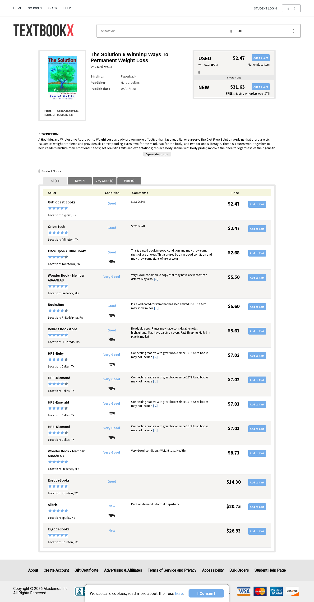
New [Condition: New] (111, 506)
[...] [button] (156, 279)
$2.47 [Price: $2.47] (234, 204)
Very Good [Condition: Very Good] (111, 277)
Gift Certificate (86, 570)
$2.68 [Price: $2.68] (234, 252)
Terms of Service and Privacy (172, 570)
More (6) (129, 181)
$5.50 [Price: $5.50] (234, 277)
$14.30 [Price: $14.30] (233, 482)
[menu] (291, 8)
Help (67, 8)
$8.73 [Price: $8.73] (234, 453)
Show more (234, 77)
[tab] (55, 180)
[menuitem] (19, 6)
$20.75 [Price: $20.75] (233, 506)
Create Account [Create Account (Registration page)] (56, 570)
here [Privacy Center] (179, 593)
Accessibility (213, 570)
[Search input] (199, 31)
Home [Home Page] (17, 8)
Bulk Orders (239, 570)
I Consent (206, 593)
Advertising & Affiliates (123, 570)
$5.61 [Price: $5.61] (234, 330)
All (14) (55, 181)
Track (52, 8)
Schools (35, 8)
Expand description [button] (157, 154)
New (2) (80, 181)
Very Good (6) (104, 181)
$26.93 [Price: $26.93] (233, 531)
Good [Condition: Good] (111, 203)
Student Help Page (270, 570)
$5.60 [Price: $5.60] (234, 306)
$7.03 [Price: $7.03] (234, 404)
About (33, 570)
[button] (291, 8)
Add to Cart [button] (261, 58)
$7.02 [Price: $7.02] (234, 355)
